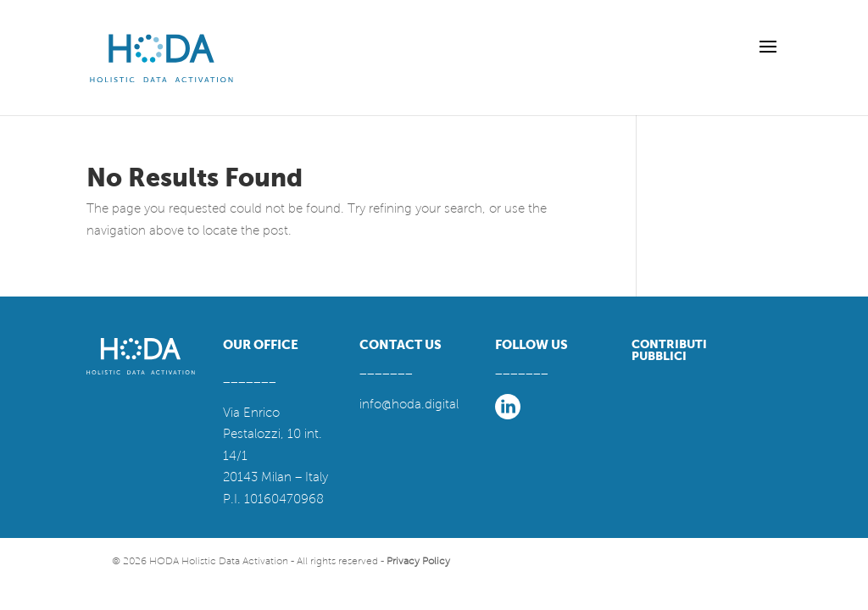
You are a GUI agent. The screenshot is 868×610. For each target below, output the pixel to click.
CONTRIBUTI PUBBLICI (669, 350)
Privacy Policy (418, 561)
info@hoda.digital (409, 404)
